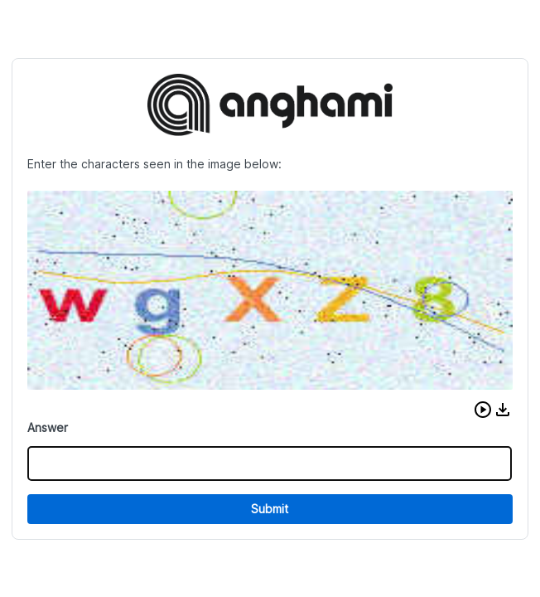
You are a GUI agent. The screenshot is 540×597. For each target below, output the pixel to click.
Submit (269, 509)
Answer (47, 427)
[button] (483, 410)
